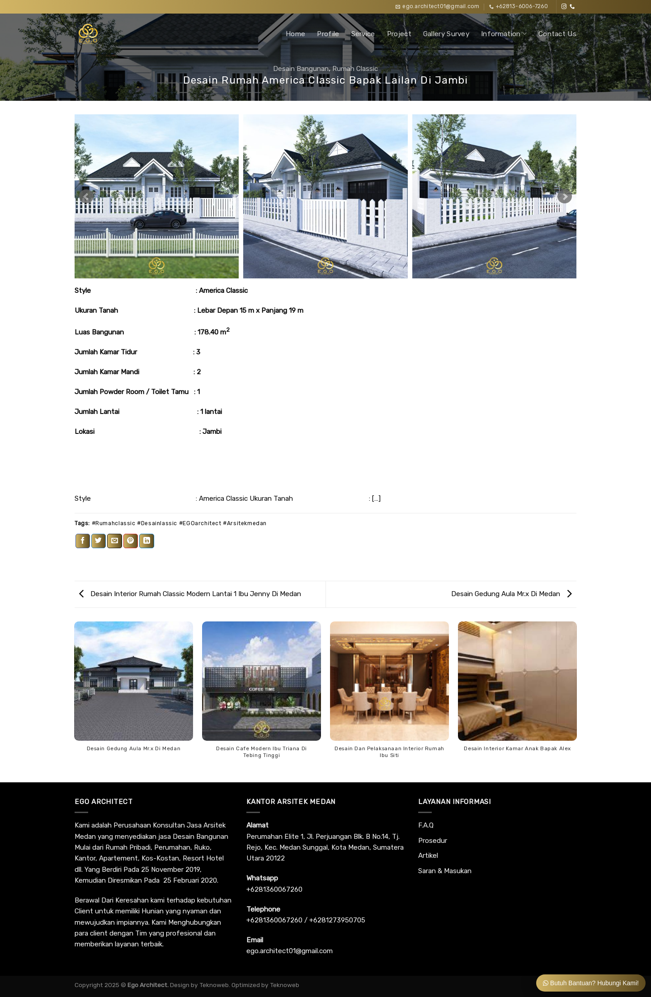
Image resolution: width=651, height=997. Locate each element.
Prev (86, 196)
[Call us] (572, 6)
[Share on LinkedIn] (146, 541)
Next (564, 196)
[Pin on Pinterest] (130, 541)
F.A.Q (426, 825)
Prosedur (432, 841)
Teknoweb (214, 984)
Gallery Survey (446, 34)
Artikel (428, 855)
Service (363, 34)
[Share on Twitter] (98, 541)
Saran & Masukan (445, 871)
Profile (328, 34)
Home (295, 34)
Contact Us (557, 34)
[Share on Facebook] (82, 541)
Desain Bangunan (301, 69)
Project (399, 34)
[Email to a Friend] (114, 541)
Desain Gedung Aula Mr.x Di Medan (511, 594)
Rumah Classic (355, 69)
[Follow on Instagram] (563, 6)
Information (504, 33)
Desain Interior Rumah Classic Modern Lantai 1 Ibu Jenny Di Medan (190, 594)
